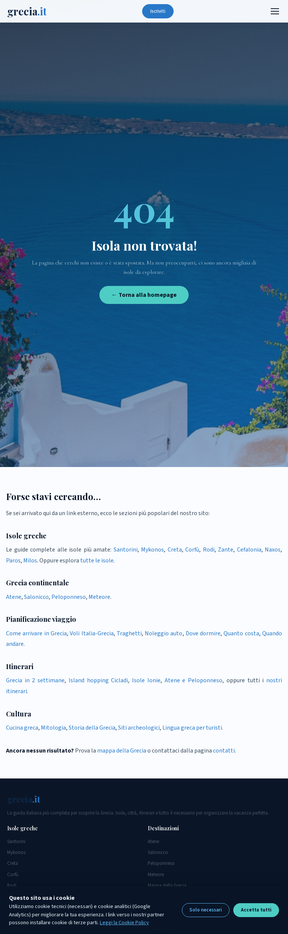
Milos (30, 560)
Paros (13, 560)
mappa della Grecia (121, 751)
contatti (224, 751)
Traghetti (129, 633)
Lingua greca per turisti (192, 728)
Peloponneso (68, 597)
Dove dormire (203, 633)
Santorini (126, 550)
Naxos (272, 550)
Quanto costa (241, 633)
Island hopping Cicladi (98, 680)
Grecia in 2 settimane (35, 680)
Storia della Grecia (92, 728)
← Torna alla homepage (144, 295)
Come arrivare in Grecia (36, 633)
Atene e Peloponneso (193, 680)
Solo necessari (205, 910)
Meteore (99, 597)
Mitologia (53, 728)
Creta (175, 550)
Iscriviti (157, 11)
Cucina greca (22, 728)
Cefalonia (249, 550)
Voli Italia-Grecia (91, 633)
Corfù (192, 550)
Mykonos (152, 550)
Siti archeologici (139, 728)
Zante (225, 550)
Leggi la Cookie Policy (124, 922)
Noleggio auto (163, 633)
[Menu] (275, 11)
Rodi (208, 550)
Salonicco (36, 597)
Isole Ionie (146, 680)
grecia (27, 11)
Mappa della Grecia (167, 885)
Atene (13, 597)
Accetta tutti (256, 910)
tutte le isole (97, 560)
